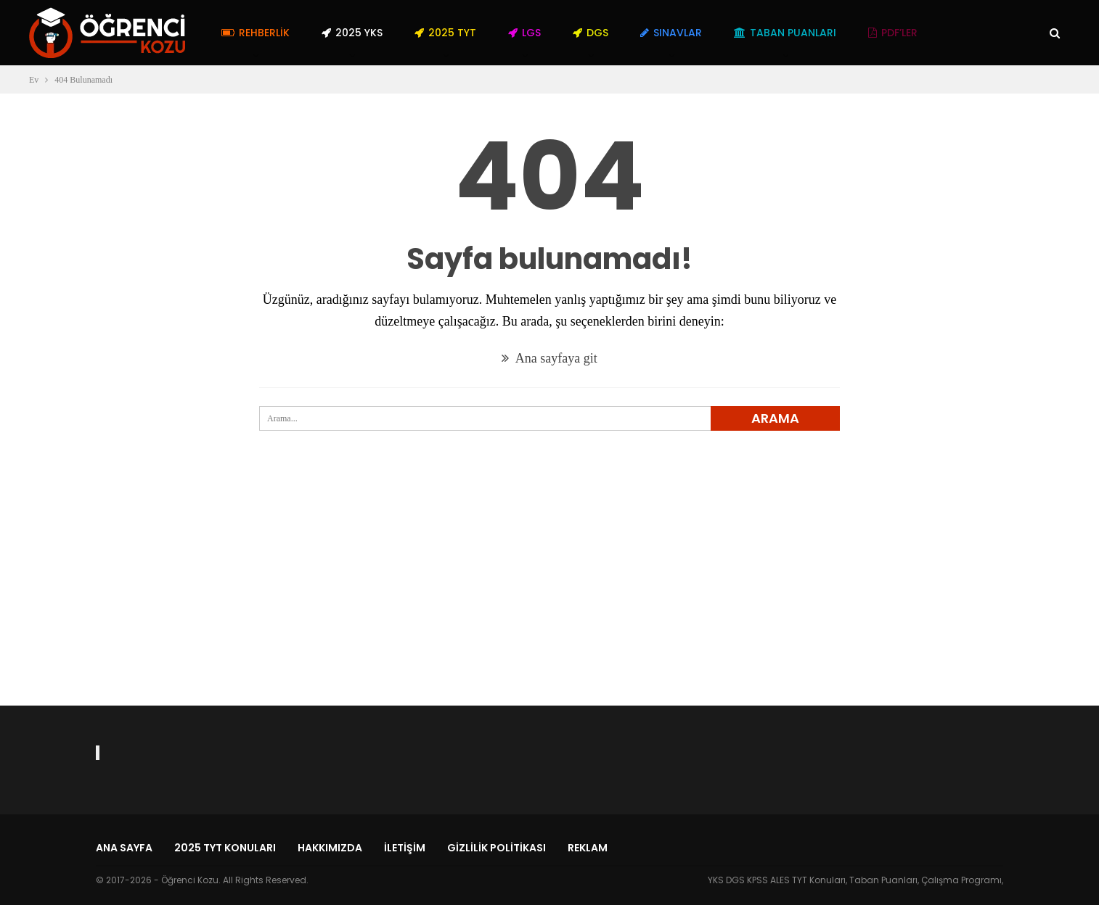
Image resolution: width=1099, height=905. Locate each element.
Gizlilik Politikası (496, 847)
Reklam (588, 847)
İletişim (404, 847)
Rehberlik (255, 32)
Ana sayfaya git (549, 358)
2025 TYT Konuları (225, 847)
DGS (590, 32)
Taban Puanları (785, 32)
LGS (524, 32)
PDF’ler (893, 32)
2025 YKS (352, 32)
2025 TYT (445, 32)
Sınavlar (671, 32)
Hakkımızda (330, 847)
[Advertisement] (549, 593)
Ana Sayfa (124, 847)
